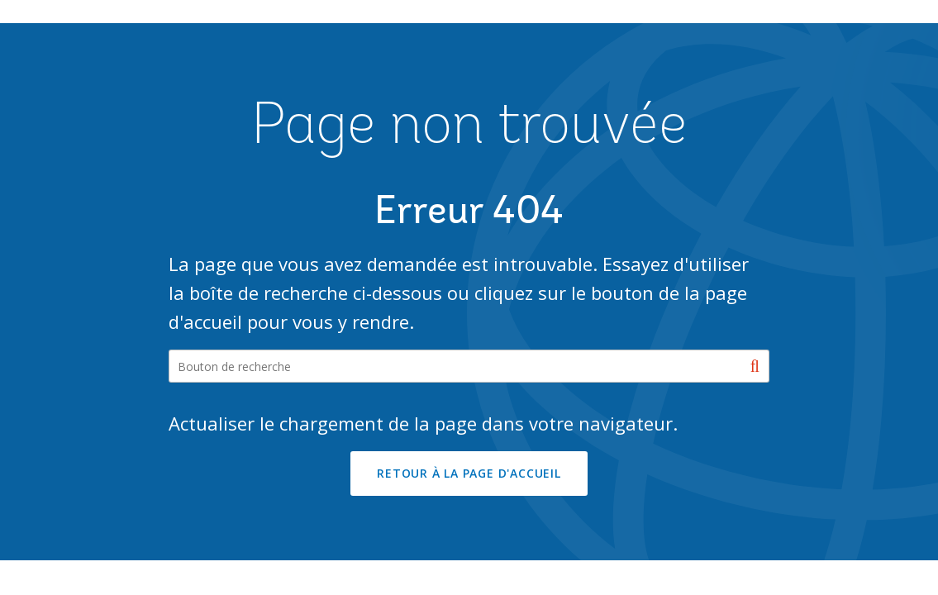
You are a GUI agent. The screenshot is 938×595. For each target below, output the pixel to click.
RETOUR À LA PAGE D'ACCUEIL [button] (468, 473)
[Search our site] (469, 366)
